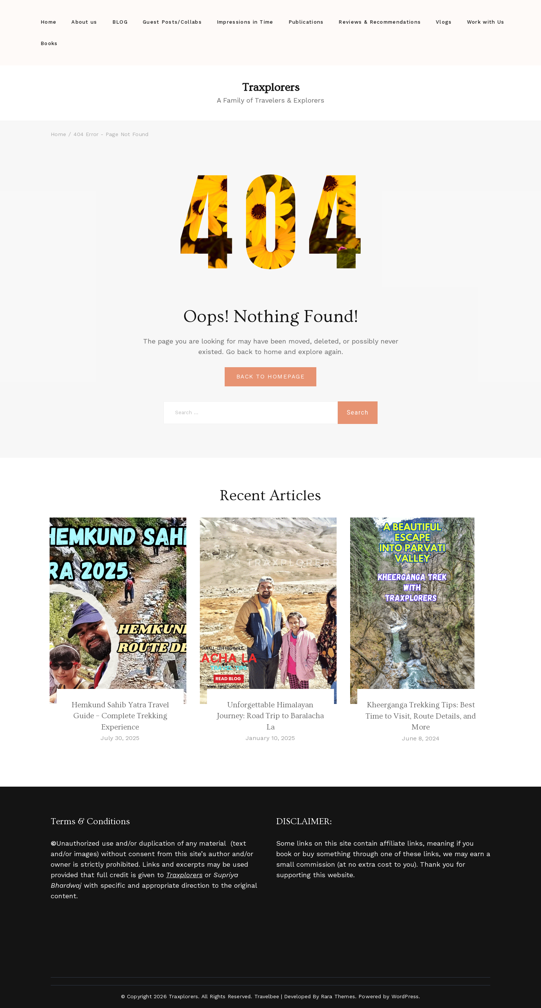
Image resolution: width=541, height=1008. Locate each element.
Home (48, 22)
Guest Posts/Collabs (172, 22)
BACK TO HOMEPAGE (270, 376)
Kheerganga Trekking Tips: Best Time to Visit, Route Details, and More (421, 716)
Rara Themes (338, 996)
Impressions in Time (245, 22)
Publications (306, 22)
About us (84, 22)
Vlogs (444, 22)
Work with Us (486, 22)
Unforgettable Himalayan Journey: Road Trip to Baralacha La (270, 716)
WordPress (405, 996)
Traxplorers (270, 87)
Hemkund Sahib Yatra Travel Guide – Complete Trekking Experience (120, 716)
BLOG (120, 22)
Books (49, 43)
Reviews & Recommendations (380, 22)
